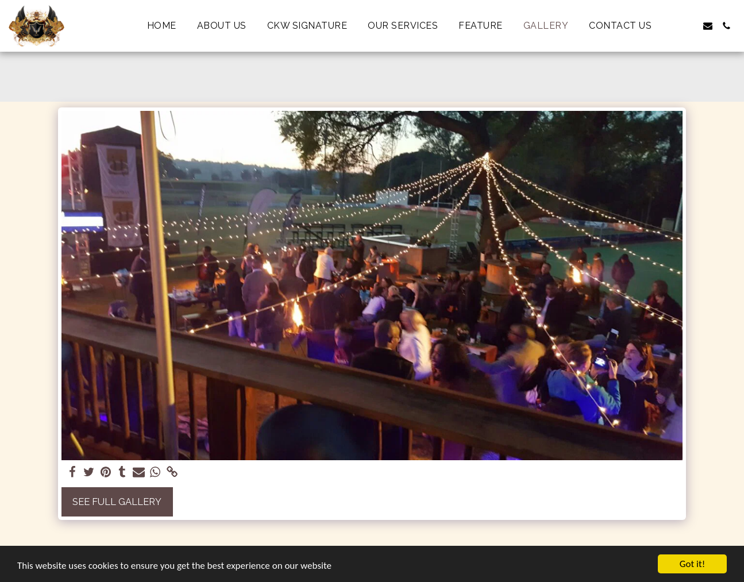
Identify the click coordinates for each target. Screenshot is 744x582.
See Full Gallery (116, 501)
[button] (671, 25)
